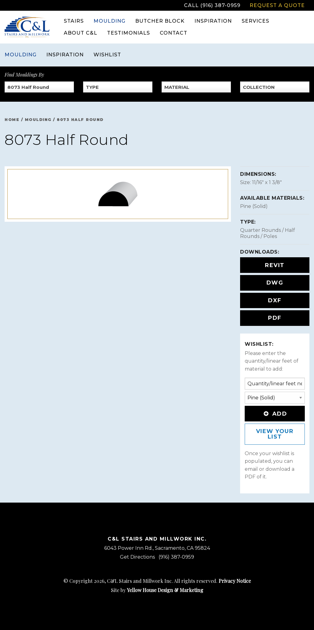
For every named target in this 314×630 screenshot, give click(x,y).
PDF (274, 318)
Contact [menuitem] (173, 33)
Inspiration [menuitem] (213, 21)
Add (274, 413)
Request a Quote (277, 5)
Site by (157, 590)
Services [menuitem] (255, 21)
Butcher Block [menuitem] (160, 21)
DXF (274, 300)
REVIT (275, 265)
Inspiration (65, 55)
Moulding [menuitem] (109, 21)
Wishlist (107, 55)
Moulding (20, 55)
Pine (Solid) (254, 206)
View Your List (275, 434)
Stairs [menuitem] (74, 21)
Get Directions (137, 557)
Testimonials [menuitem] (128, 33)
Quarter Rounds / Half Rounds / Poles (267, 233)
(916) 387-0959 (176, 557)
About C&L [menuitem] (80, 33)
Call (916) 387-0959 (212, 5)
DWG (274, 282)
